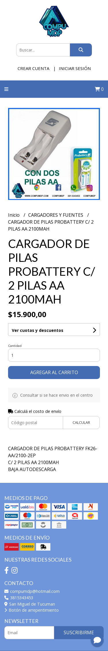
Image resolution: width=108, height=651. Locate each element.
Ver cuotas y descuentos (37, 330)
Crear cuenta (33, 68)
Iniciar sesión (75, 68)
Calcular (81, 422)
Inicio (14, 215)
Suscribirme (79, 632)
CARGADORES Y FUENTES (56, 215)
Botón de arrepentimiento (31, 610)
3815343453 (18, 597)
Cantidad (15, 345)
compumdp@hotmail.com (32, 591)
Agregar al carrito (54, 372)
